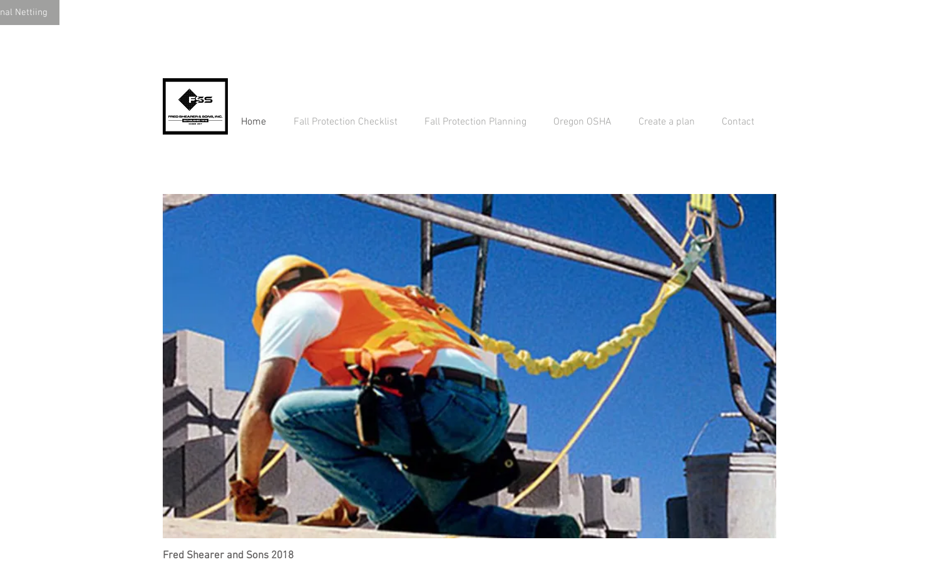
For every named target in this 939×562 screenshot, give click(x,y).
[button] (469, 366)
